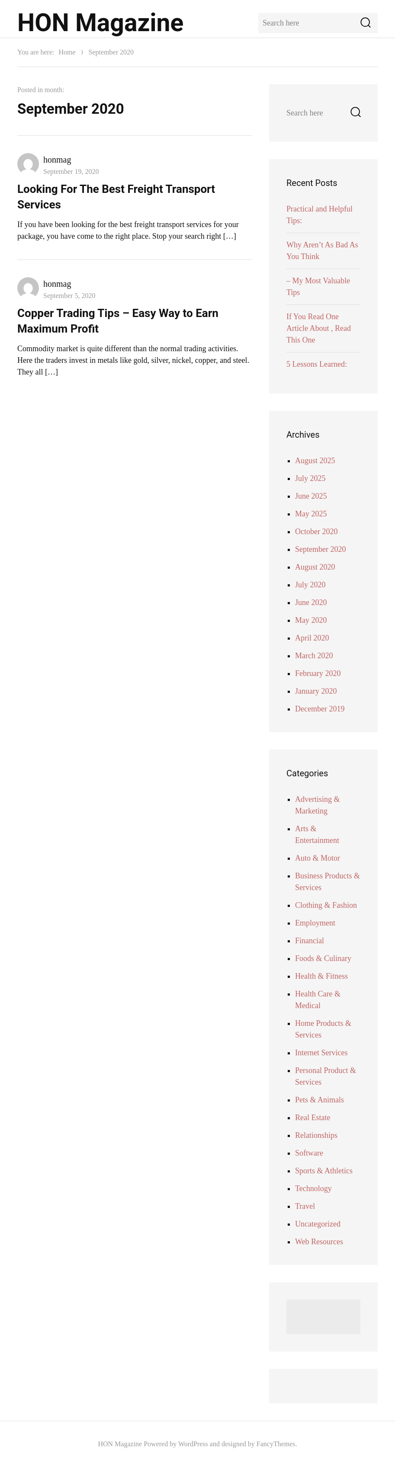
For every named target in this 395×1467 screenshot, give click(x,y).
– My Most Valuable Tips (318, 286)
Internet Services (321, 1052)
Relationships (316, 1135)
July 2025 (310, 478)
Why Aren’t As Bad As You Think (322, 250)
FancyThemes (276, 1444)
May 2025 (311, 513)
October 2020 (316, 531)
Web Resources (319, 1241)
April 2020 (312, 638)
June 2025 (311, 496)
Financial (309, 940)
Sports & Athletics (324, 1170)
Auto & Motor (317, 858)
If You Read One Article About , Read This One (318, 328)
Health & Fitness (321, 976)
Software (309, 1153)
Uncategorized (317, 1224)
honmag (57, 159)
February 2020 (317, 673)
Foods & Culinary (323, 958)
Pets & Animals (319, 1099)
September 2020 (320, 549)
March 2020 (314, 655)
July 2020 (310, 584)
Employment (315, 923)
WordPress (193, 1444)
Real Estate (312, 1117)
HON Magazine (100, 22)
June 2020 (311, 602)
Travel (305, 1206)
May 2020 (311, 620)
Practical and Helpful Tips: (319, 215)
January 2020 (316, 691)
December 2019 (319, 709)
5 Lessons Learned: (316, 364)
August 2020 (315, 567)
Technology (313, 1188)
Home (66, 52)
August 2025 (315, 460)
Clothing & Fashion (326, 905)
